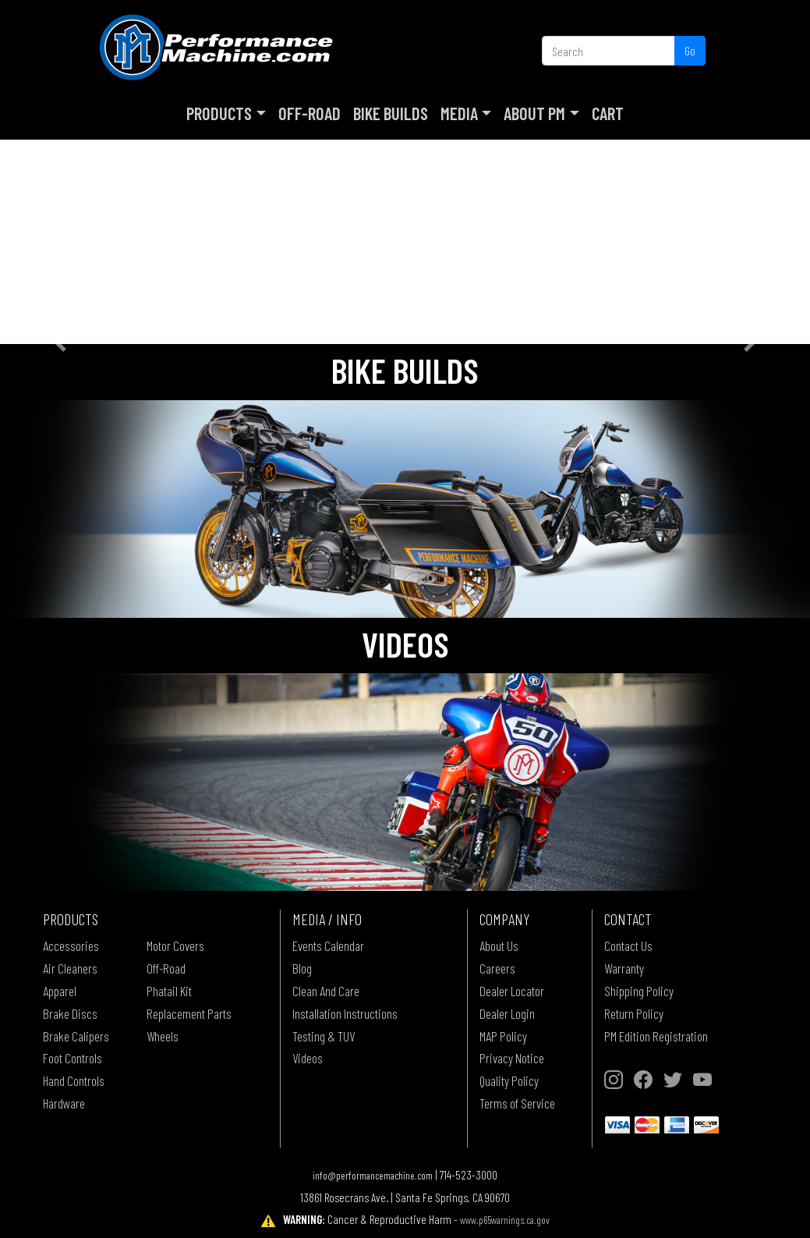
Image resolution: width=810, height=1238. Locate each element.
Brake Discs (70, 1013)
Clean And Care (325, 991)
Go (689, 50)
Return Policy (633, 1013)
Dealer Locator (511, 991)
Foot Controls (72, 1058)
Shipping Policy (639, 991)
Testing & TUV (323, 1036)
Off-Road (309, 113)
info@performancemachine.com (373, 1175)
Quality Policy (509, 1080)
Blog (302, 968)
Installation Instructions (345, 1013)
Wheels (163, 1036)
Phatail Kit (169, 991)
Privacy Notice (511, 1058)
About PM (534, 113)
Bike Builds (390, 113)
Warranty (624, 968)
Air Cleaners (70, 968)
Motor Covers (175, 945)
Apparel (59, 991)
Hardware (64, 1103)
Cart (608, 113)
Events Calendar (328, 945)
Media (459, 113)
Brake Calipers (76, 1036)
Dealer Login (507, 1013)
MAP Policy (503, 1036)
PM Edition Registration (656, 1036)
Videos (307, 1058)
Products (219, 113)
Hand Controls (73, 1080)
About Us (498, 945)
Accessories (71, 945)
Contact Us (628, 945)
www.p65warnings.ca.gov (505, 1219)
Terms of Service (517, 1103)
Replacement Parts (189, 1013)
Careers (497, 968)
